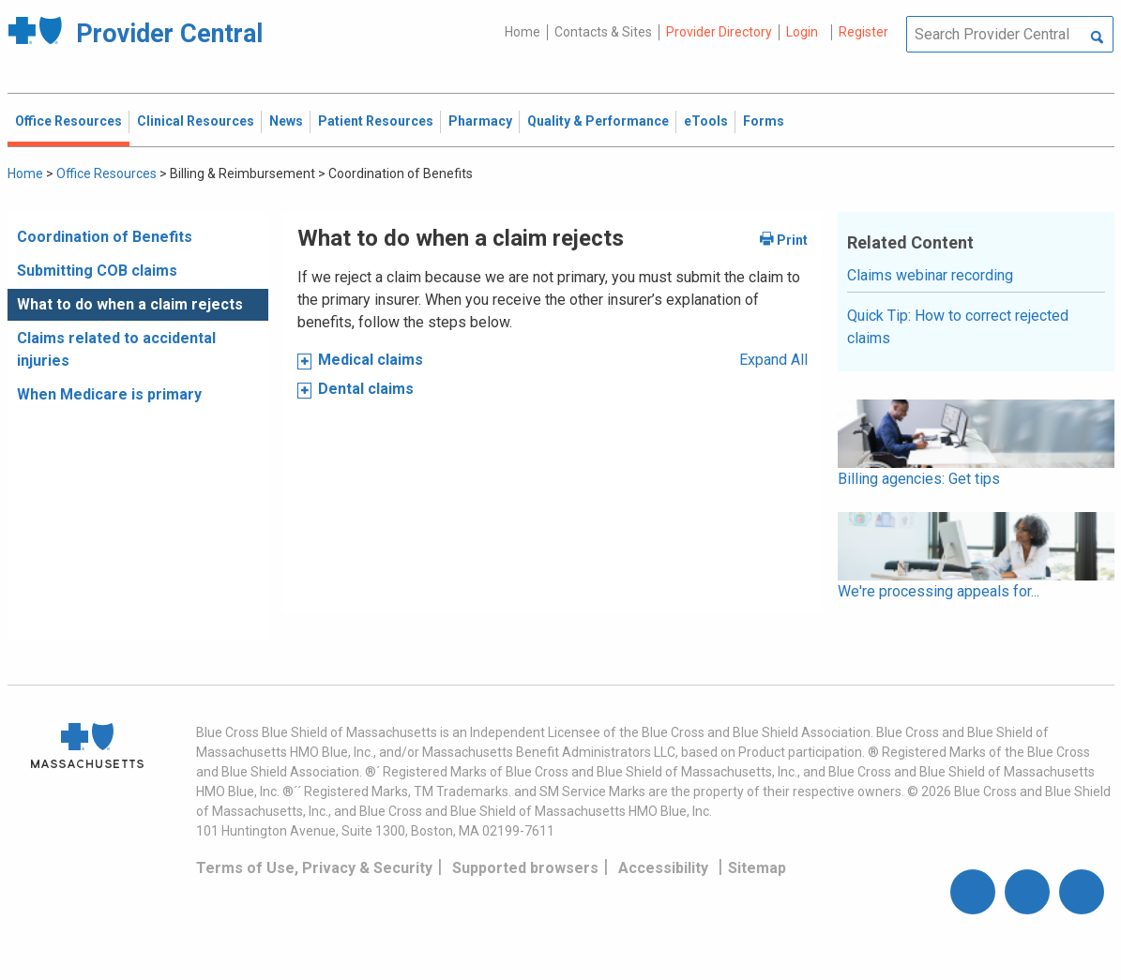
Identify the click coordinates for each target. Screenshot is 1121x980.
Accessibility (663, 868)
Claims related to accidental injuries (116, 349)
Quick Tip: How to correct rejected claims (957, 327)
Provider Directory (719, 31)
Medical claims (370, 360)
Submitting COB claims (97, 270)
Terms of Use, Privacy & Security (314, 868)
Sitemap (757, 868)
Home (522, 31)
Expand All (773, 360)
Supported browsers (525, 868)
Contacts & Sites (603, 31)
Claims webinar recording (930, 275)
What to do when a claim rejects (130, 304)
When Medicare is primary (109, 394)
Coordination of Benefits (104, 237)
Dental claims (366, 389)
